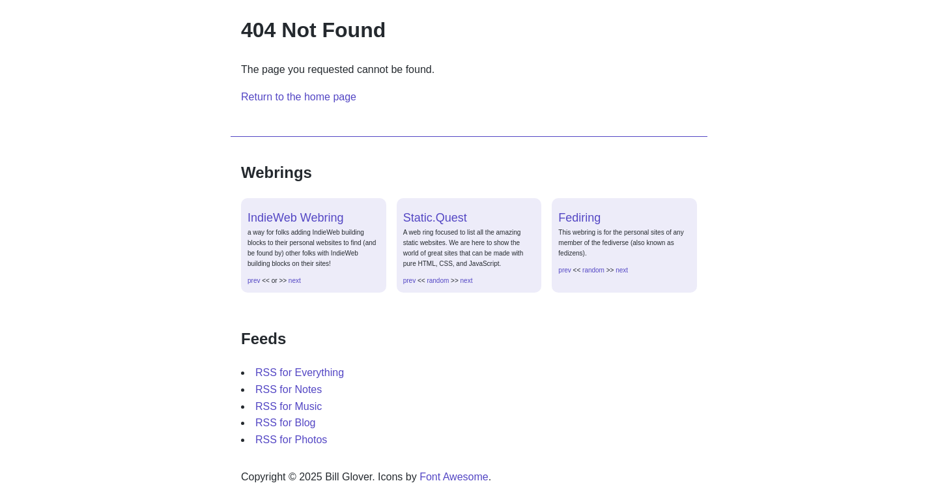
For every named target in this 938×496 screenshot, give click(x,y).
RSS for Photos (291, 439)
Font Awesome (454, 476)
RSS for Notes (288, 389)
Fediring (579, 217)
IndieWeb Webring (295, 217)
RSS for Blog (285, 422)
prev (254, 280)
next (295, 280)
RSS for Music (288, 406)
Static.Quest (435, 217)
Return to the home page (298, 96)
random (438, 280)
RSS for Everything (299, 372)
